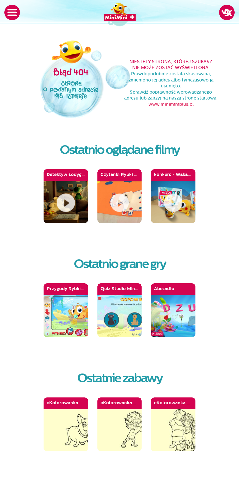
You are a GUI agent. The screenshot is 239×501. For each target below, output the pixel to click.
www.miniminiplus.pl (171, 104)
